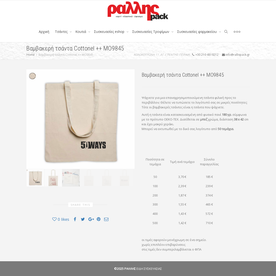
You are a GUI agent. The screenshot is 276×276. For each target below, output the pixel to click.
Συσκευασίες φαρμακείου (197, 31)
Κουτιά (81, 31)
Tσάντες (61, 31)
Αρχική (44, 31)
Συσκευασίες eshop (109, 31)
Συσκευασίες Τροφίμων (151, 31)
